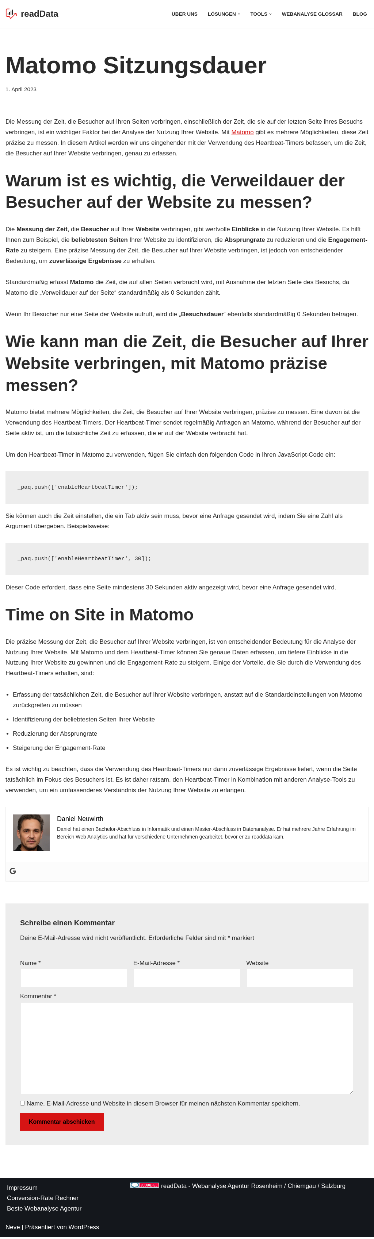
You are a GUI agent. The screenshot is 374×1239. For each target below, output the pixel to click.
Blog (360, 14)
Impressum (22, 1189)
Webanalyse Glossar (312, 14)
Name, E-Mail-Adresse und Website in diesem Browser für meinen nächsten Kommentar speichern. (163, 1105)
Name (30, 964)
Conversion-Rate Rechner (43, 1200)
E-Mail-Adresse (156, 964)
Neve (12, 1229)
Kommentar (38, 998)
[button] (238, 14)
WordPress (84, 1229)
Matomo (243, 132)
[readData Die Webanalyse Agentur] (31, 14)
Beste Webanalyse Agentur (44, 1210)
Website (257, 964)
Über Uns (184, 14)
